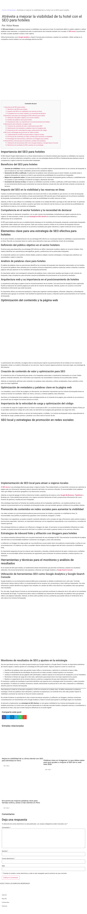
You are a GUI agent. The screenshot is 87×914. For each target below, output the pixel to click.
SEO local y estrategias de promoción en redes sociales (21, 132)
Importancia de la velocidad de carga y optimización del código (26, 130)
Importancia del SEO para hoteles (14, 107)
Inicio (4, 10)
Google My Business (67, 495)
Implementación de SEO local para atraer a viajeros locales (24, 134)
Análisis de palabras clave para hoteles (18, 120)
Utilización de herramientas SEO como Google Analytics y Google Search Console (31, 143)
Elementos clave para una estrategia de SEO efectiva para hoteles (24, 115)
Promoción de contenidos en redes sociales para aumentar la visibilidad (28, 136)
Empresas (11, 10)
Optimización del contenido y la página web (17, 124)
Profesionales (5, 902)
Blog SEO (4, 898)
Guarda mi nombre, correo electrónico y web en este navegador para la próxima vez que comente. (35, 873)
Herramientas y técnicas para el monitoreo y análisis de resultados (24, 141)
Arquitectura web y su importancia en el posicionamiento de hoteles (27, 122)
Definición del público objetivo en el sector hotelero (22, 117)
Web (3, 866)
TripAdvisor (78, 495)
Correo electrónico (8, 858)
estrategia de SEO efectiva (38, 216)
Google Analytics (24, 37)
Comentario (6, 827)
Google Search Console (65, 570)
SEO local (72, 31)
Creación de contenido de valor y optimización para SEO (23, 126)
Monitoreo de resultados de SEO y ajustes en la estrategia (24, 145)
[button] (4, 717)
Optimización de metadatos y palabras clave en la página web (25, 128)
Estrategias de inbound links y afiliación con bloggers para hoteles (27, 139)
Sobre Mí (4, 895)
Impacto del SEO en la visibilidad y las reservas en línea (23, 111)
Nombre (5, 851)
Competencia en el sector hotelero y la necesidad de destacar (25, 113)
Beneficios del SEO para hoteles (16, 109)
